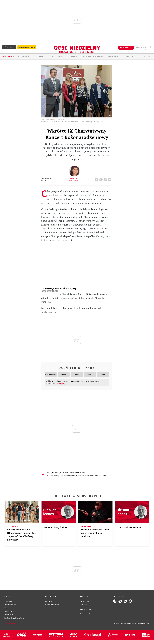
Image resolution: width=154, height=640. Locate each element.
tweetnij (106, 179)
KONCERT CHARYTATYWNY (98, 476)
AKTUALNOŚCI (24, 56)
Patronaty (113, 56)
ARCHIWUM (57, 56)
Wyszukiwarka (150, 47)
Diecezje (129, 56)
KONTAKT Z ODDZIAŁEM (93, 56)
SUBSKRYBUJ (126, 48)
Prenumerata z (26, 47)
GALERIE (73, 56)
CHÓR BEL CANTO (83, 476)
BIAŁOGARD (50, 473)
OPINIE (41, 56)
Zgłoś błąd (10, 623)
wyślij (110, 179)
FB (101, 179)
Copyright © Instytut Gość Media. (123, 623)
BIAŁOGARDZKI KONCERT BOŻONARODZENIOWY (70, 473)
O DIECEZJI (145, 56)
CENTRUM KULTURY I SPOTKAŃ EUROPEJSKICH (62, 476)
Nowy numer (8, 56)
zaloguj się (140, 48)
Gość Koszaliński (50, 291)
